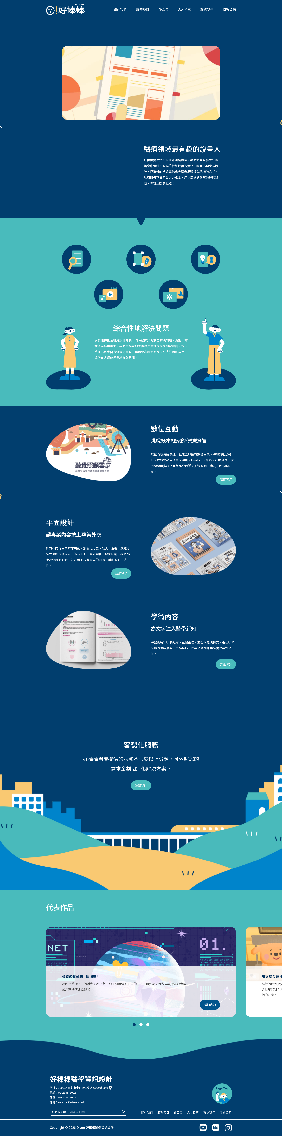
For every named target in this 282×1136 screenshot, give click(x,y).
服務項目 (142, 9)
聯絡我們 (207, 9)
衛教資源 (229, 9)
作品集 (164, 9)
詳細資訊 (226, 479)
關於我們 (120, 9)
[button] (8, 969)
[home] (65, 9)
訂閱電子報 (59, 1112)
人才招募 (184, 9)
